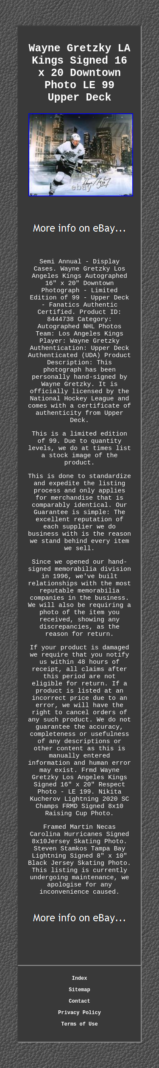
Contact (79, 1001)
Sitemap (79, 990)
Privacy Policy (79, 1013)
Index (79, 978)
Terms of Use (79, 1024)
